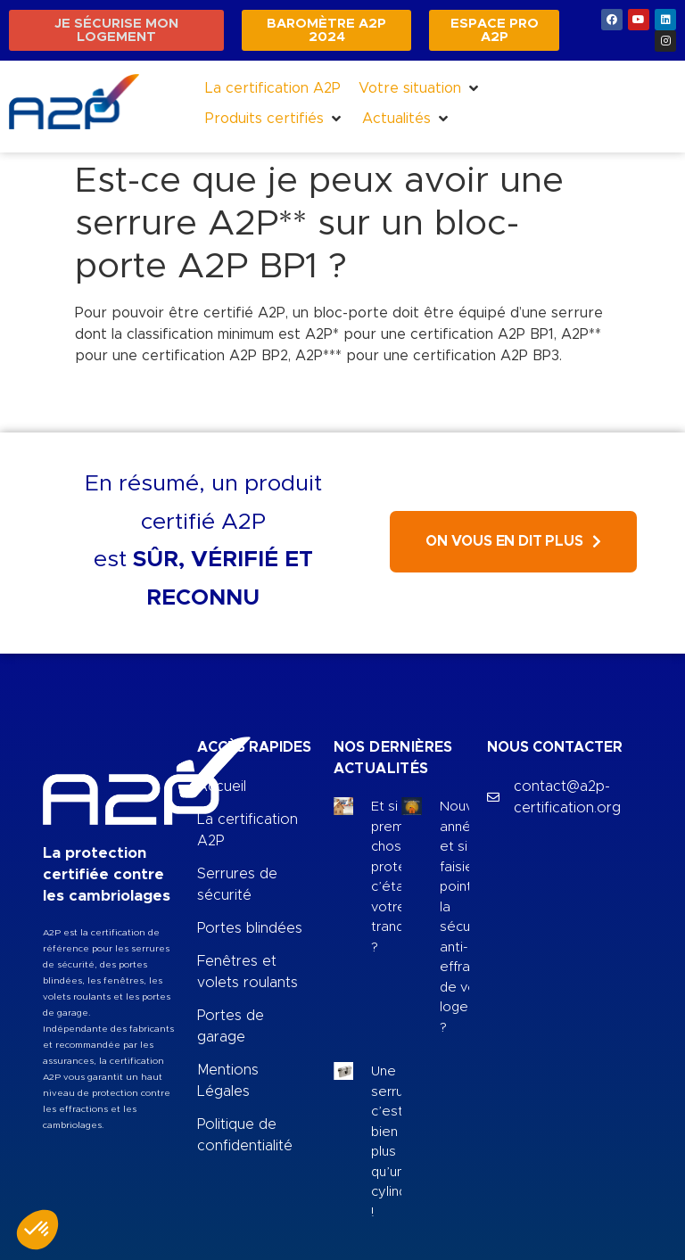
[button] (420, 88)
